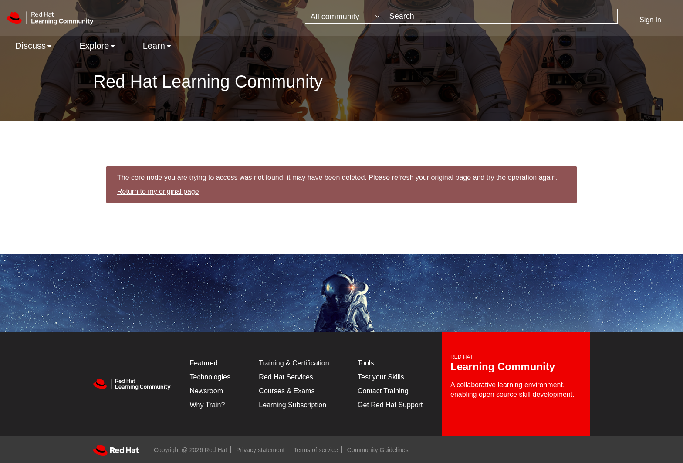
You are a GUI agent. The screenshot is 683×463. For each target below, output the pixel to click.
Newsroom (206, 391)
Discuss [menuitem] (30, 46)
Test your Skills (381, 377)
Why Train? (207, 405)
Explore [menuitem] (94, 46)
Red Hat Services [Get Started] (286, 377)
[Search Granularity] (345, 16)
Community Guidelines (378, 449)
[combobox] (501, 16)
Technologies (210, 377)
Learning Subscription (292, 405)
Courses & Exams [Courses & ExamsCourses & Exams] (286, 391)
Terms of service (316, 449)
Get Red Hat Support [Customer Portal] (390, 405)
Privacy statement (260, 449)
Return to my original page (158, 191)
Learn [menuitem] (154, 46)
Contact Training (383, 391)
